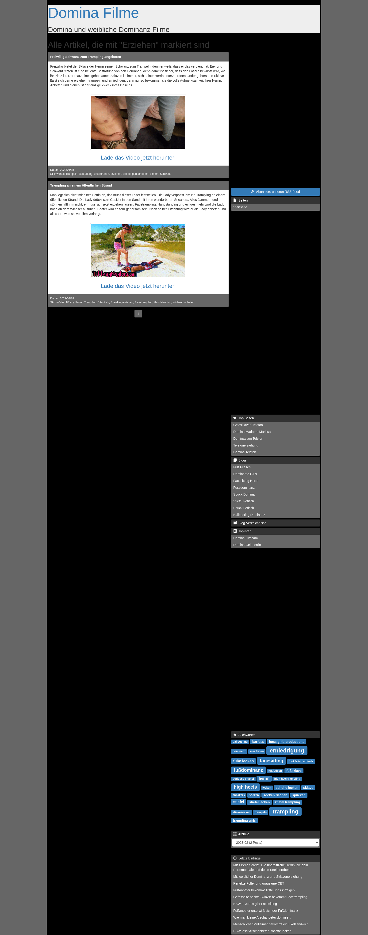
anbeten (143, 174)
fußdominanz (248, 770)
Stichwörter (244, 735)
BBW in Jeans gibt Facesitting (255, 904)
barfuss (258, 741)
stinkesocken (241, 812)
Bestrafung (85, 174)
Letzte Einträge (247, 858)
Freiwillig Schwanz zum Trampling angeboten (85, 57)
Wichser (178, 302)
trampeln (261, 812)
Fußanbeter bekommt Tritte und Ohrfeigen (264, 890)
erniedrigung (287, 750)
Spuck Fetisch (243, 508)
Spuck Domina (244, 494)
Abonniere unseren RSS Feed (275, 192)
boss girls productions (286, 741)
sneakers (239, 795)
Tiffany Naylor (74, 302)
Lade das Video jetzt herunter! (138, 157)
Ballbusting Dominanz (249, 515)
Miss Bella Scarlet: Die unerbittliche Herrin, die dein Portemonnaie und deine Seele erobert (270, 867)
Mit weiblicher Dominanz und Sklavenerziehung (267, 876)
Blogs (240, 460)
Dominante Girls (245, 474)
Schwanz (165, 174)
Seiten (240, 200)
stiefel (238, 802)
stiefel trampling (287, 802)
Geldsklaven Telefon (248, 425)
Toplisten (242, 531)
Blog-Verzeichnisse (249, 523)
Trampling (90, 302)
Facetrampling (143, 302)
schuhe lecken (287, 787)
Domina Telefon (244, 452)
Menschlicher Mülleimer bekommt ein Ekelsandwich (271, 924)
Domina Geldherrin (247, 545)
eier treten (257, 751)
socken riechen (275, 795)
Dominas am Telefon (248, 438)
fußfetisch (275, 770)
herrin (264, 778)
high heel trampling (287, 778)
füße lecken (243, 761)
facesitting (271, 760)
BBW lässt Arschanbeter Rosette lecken (262, 931)
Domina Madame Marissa (252, 432)
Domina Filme (93, 12)
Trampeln (71, 174)
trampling (285, 811)
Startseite (240, 207)
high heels (245, 787)
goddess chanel (243, 778)
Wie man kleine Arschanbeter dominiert (262, 917)
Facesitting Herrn (245, 481)
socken (254, 795)
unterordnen (101, 174)
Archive (241, 834)
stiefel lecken (259, 802)
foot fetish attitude (301, 761)
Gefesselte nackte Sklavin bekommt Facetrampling (270, 897)
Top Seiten (243, 418)
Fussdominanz (244, 487)
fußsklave (294, 770)
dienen (154, 174)
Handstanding (162, 302)
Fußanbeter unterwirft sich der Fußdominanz (265, 910)
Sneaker (116, 302)
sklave (308, 787)
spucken (299, 795)
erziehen (116, 174)
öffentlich (103, 302)
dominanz (239, 751)
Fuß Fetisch (242, 467)
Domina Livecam (245, 538)
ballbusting (240, 741)
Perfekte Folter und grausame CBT (258, 883)
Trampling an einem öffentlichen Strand (81, 185)
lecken (266, 787)
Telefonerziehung (245, 445)
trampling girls (244, 820)
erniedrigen (130, 174)
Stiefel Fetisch (243, 501)
